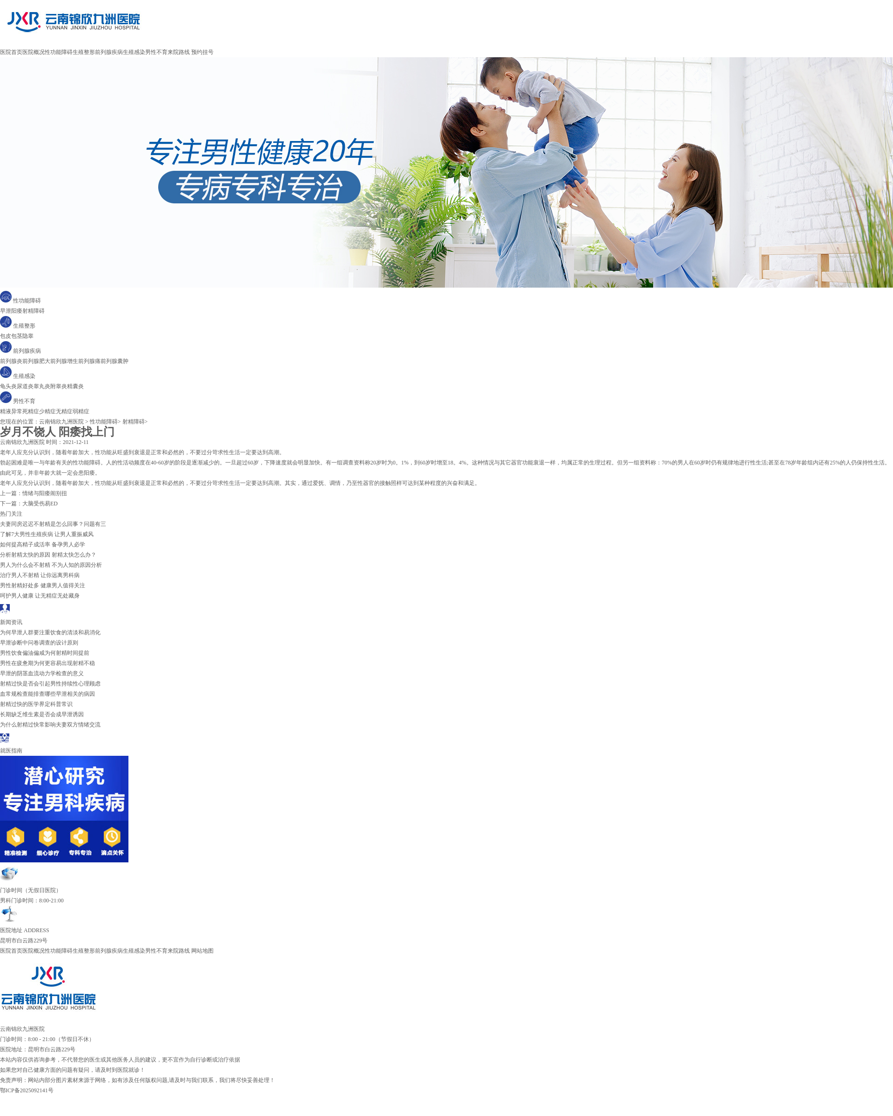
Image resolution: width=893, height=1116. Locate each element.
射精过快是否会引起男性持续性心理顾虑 (50, 683)
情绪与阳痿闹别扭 (44, 493)
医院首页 (11, 52)
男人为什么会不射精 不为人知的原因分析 (51, 565)
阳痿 (16, 311)
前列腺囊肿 (114, 361)
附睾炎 (58, 386)
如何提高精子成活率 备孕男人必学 (42, 544)
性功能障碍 (59, 52)
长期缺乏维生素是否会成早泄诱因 (42, 714)
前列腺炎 (11, 361)
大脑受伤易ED (40, 503)
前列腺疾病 (109, 52)
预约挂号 (202, 52)
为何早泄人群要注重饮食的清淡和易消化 (50, 632)
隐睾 (28, 336)
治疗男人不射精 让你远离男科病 (40, 575)
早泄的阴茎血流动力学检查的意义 (42, 673)
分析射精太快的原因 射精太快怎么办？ (48, 554)
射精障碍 (33, 311)
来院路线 (179, 52)
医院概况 (33, 52)
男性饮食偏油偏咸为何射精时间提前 (44, 653)
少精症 (47, 411)
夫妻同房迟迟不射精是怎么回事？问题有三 (53, 524)
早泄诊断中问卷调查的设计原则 (39, 642)
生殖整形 (84, 52)
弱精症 (81, 411)
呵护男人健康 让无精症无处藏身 (40, 595)
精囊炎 (75, 386)
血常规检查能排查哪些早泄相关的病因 (47, 694)
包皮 (5, 336)
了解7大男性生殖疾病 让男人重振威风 (47, 534)
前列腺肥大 (36, 361)
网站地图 (202, 951)
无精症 (64, 411)
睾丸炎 (42, 386)
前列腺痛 (89, 361)
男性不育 (156, 52)
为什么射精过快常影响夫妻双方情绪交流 (50, 724)
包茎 (16, 336)
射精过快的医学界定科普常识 (36, 704)
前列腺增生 (64, 361)
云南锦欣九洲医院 (61, 421)
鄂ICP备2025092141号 (27, 1090)
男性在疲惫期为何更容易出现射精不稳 (47, 663)
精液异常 (11, 411)
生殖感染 (134, 52)
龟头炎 (8, 386)
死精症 (30, 411)
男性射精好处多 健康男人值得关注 (42, 585)
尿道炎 (25, 386)
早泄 (5, 311)
